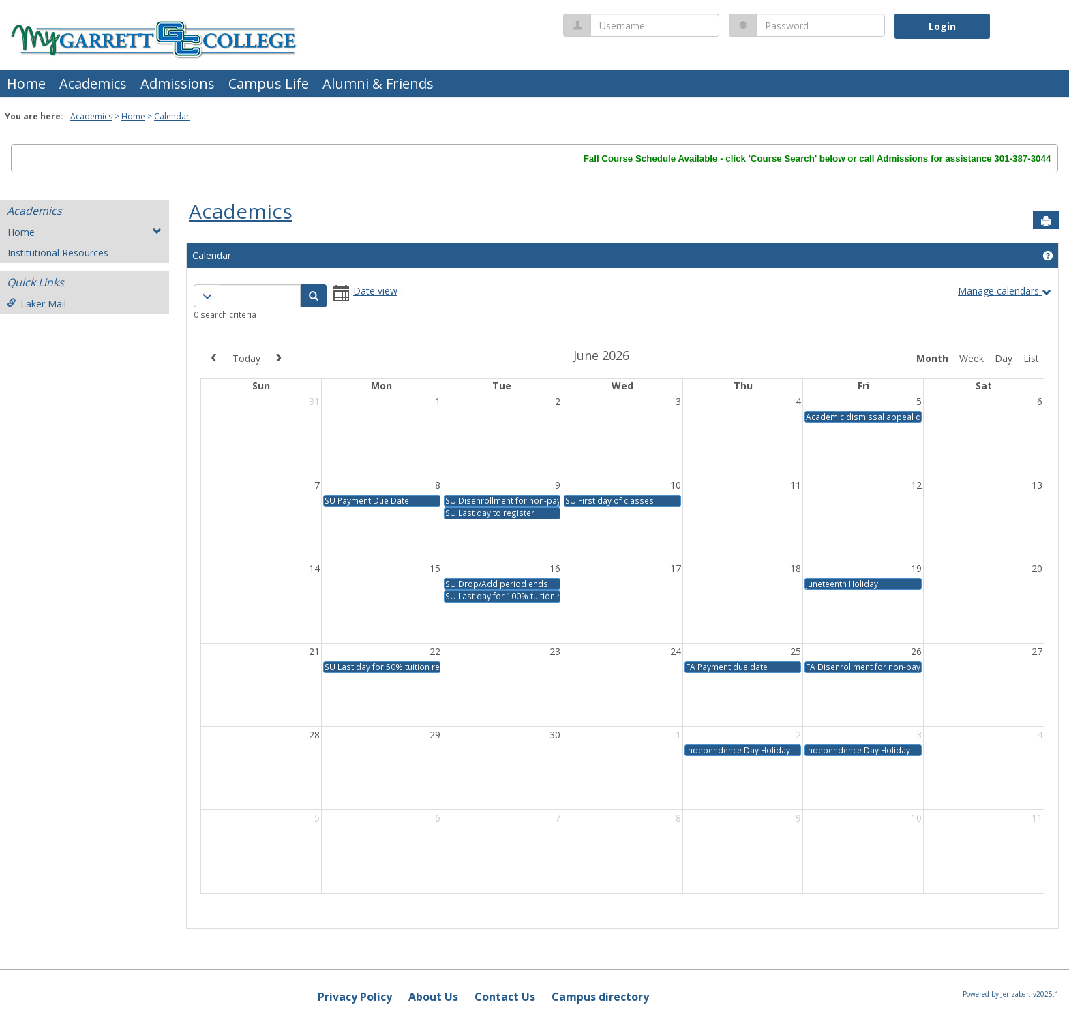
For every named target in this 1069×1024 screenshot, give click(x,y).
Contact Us (505, 996)
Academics (93, 83)
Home (26, 83)
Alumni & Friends (378, 83)
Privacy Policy (355, 996)
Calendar (172, 116)
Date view (375, 291)
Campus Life (268, 83)
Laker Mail (36, 303)
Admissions (177, 83)
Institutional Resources (57, 252)
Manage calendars (1004, 290)
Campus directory (600, 996)
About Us (433, 996)
